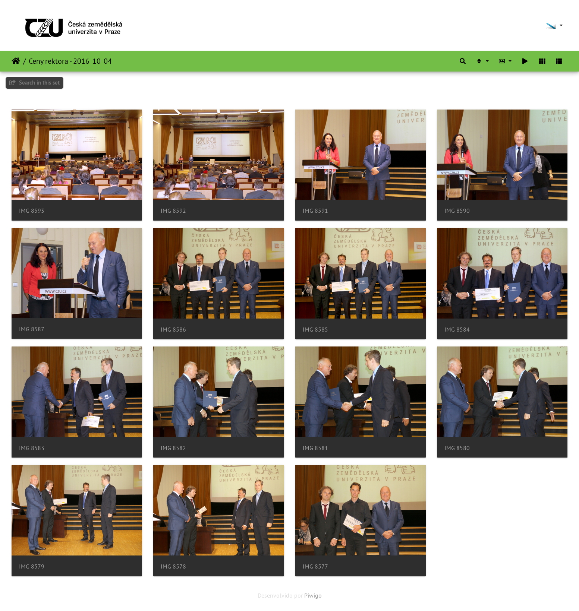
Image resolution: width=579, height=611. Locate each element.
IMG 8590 (457, 210)
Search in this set (34, 82)
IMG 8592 (173, 210)
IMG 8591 (315, 210)
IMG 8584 (457, 329)
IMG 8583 (31, 448)
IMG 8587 (31, 329)
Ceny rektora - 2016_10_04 (70, 61)
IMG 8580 (457, 448)
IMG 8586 (173, 329)
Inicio (16, 61)
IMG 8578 (173, 566)
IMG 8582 (173, 448)
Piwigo (313, 595)
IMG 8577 (315, 566)
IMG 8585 (315, 329)
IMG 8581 (315, 448)
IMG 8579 (31, 566)
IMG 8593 (31, 210)
